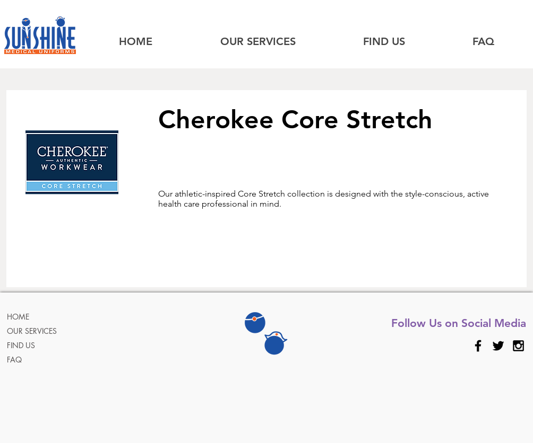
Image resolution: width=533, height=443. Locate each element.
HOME (18, 317)
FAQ (14, 360)
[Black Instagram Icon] (518, 345)
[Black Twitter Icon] (498, 345)
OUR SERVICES (32, 331)
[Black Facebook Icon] (478, 345)
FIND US (21, 345)
